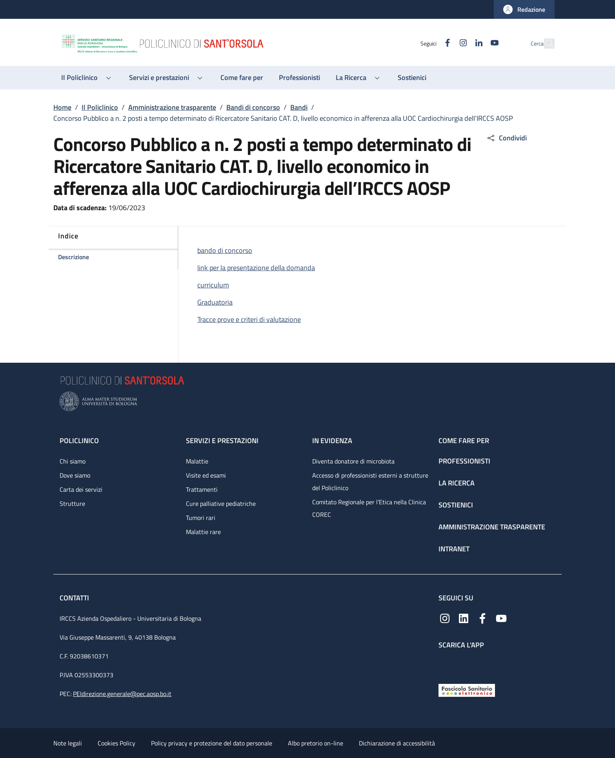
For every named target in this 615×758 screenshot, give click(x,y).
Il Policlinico (100, 107)
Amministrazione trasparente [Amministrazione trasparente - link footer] (492, 527)
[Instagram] (446, 43)
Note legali (67, 743)
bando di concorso (224, 250)
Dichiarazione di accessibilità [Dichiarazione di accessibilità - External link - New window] (397, 743)
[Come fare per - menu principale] (242, 77)
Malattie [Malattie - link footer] (197, 461)
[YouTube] (477, 43)
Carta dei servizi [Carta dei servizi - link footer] (81, 489)
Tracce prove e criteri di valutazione (249, 319)
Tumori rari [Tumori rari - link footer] (200, 517)
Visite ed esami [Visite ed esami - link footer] (206, 475)
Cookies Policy (116, 743)
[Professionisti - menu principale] (299, 77)
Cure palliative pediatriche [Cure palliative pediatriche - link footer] (221, 503)
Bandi (299, 107)
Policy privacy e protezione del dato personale (211, 743)
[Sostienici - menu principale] (412, 77)
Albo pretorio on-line (315, 743)
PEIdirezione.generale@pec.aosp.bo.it (122, 693)
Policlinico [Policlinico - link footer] (79, 440)
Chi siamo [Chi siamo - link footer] (73, 461)
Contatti (75, 598)
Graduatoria (215, 302)
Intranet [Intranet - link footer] (454, 549)
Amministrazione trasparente (172, 107)
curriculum (213, 285)
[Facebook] (430, 43)
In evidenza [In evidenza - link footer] (332, 440)
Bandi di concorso (253, 107)
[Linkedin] (461, 43)
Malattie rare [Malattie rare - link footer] (203, 531)
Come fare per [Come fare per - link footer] (464, 440)
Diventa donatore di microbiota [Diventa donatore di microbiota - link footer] (353, 461)
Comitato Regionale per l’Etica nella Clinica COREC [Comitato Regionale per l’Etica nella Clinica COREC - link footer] (369, 508)
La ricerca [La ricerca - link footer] (457, 483)
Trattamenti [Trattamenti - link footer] (202, 489)
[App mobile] (445, 664)
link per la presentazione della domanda (256, 267)
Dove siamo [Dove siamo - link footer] (75, 475)
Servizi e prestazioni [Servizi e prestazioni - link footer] (222, 440)
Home (62, 107)
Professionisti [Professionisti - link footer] (464, 461)
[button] (524, 9)
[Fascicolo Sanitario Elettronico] (467, 689)
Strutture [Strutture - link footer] (72, 503)
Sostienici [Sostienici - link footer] (456, 505)
